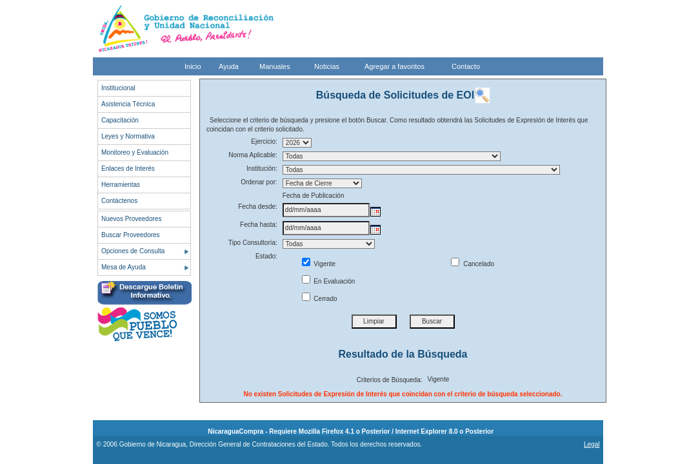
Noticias (326, 66)
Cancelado (472, 263)
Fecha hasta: (258, 224)
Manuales (274, 66)
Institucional (118, 88)
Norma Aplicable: (252, 155)
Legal (591, 444)
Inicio (192, 66)
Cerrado (319, 298)
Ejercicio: (264, 141)
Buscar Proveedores (130, 234)
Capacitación (120, 120)
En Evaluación (328, 281)
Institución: (261, 168)
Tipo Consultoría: (252, 242)
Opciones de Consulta (133, 251)
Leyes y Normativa (128, 136)
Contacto (466, 66)
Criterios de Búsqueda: (390, 379)
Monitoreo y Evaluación (134, 152)
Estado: (266, 256)
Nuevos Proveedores (131, 218)
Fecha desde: (257, 206)
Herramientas (120, 184)
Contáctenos (119, 200)
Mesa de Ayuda (123, 267)
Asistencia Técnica (128, 104)
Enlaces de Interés (128, 168)
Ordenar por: (259, 182)
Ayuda (229, 66)
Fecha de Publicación (313, 195)
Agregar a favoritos (394, 66)
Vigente (319, 263)
